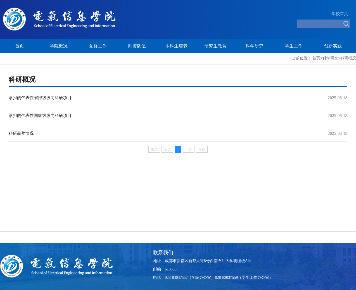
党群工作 (98, 46)
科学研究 (255, 46)
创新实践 (333, 46)
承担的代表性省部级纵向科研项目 (40, 97)
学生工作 (294, 46)
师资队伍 (137, 46)
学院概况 (59, 46)
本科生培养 (176, 46)
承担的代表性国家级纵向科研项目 (40, 115)
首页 (19, 46)
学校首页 (339, 13)
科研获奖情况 (21, 133)
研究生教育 (215, 46)
